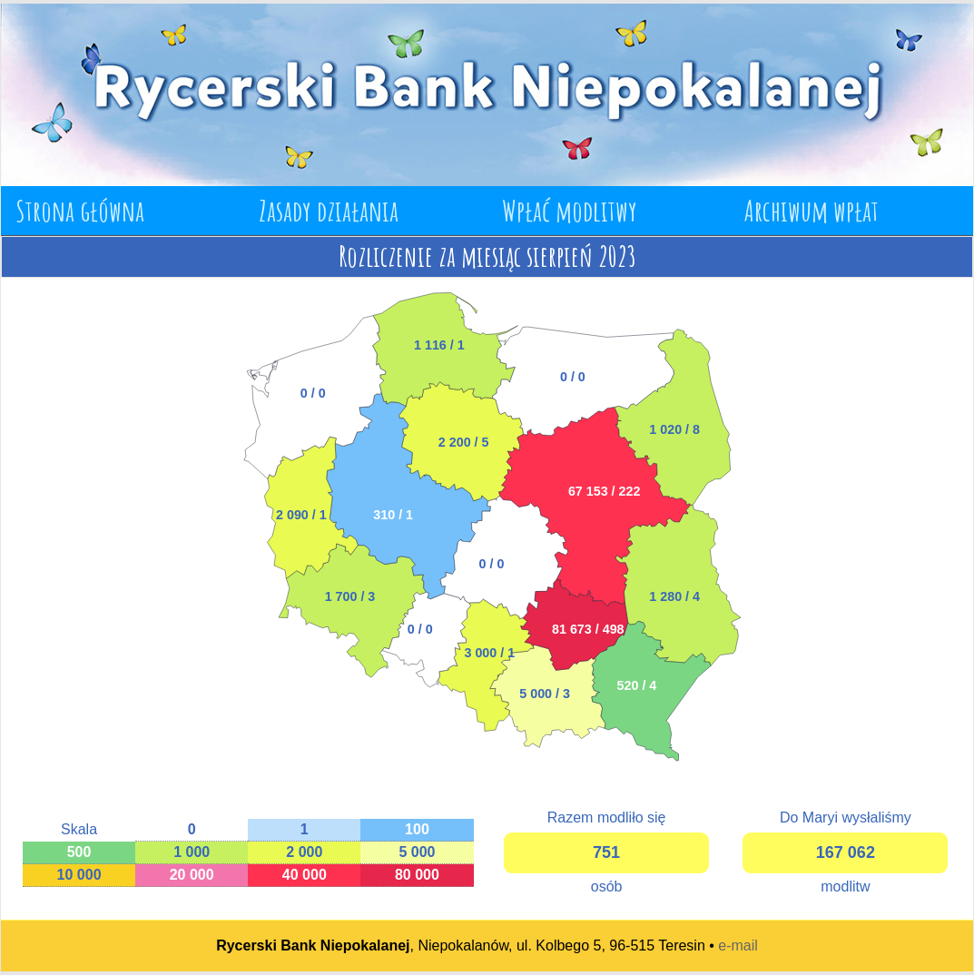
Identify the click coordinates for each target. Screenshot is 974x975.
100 (417, 829)
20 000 (192, 874)
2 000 (304, 852)
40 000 (304, 874)
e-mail (738, 945)
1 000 (191, 852)
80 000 (417, 874)
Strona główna (79, 210)
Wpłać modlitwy (569, 210)
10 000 (79, 874)
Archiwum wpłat (811, 210)
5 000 (416, 852)
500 (79, 852)
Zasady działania (328, 210)
